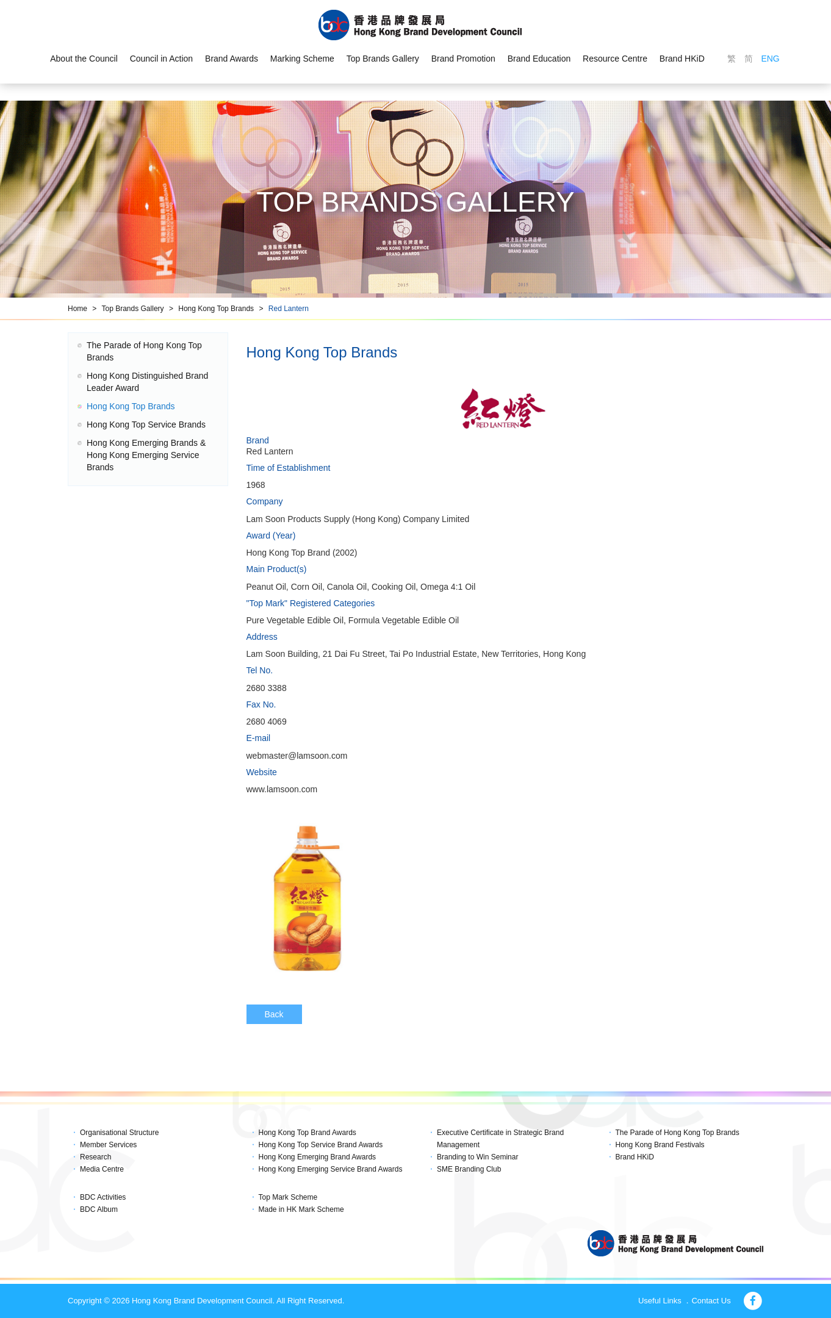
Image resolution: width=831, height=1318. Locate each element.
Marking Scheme (302, 58)
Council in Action (161, 58)
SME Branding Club (469, 1169)
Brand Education (539, 58)
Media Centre (102, 1169)
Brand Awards (231, 58)
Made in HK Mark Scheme (301, 1209)
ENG (770, 58)
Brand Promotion (463, 58)
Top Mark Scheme (288, 1197)
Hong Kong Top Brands (216, 308)
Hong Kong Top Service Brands (146, 424)
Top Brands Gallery (383, 58)
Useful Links (660, 1300)
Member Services (108, 1145)
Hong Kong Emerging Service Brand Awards (331, 1169)
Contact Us (710, 1300)
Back (274, 1014)
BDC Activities (103, 1197)
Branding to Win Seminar (477, 1157)
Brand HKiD (682, 58)
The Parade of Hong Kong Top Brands (677, 1132)
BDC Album (99, 1209)
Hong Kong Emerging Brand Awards (317, 1157)
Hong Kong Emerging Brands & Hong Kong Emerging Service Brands (146, 455)
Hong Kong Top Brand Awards (307, 1132)
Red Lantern (288, 308)
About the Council (84, 58)
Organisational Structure (119, 1132)
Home (77, 308)
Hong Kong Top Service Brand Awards (321, 1145)
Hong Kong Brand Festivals (660, 1145)
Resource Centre (615, 58)
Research (95, 1157)
